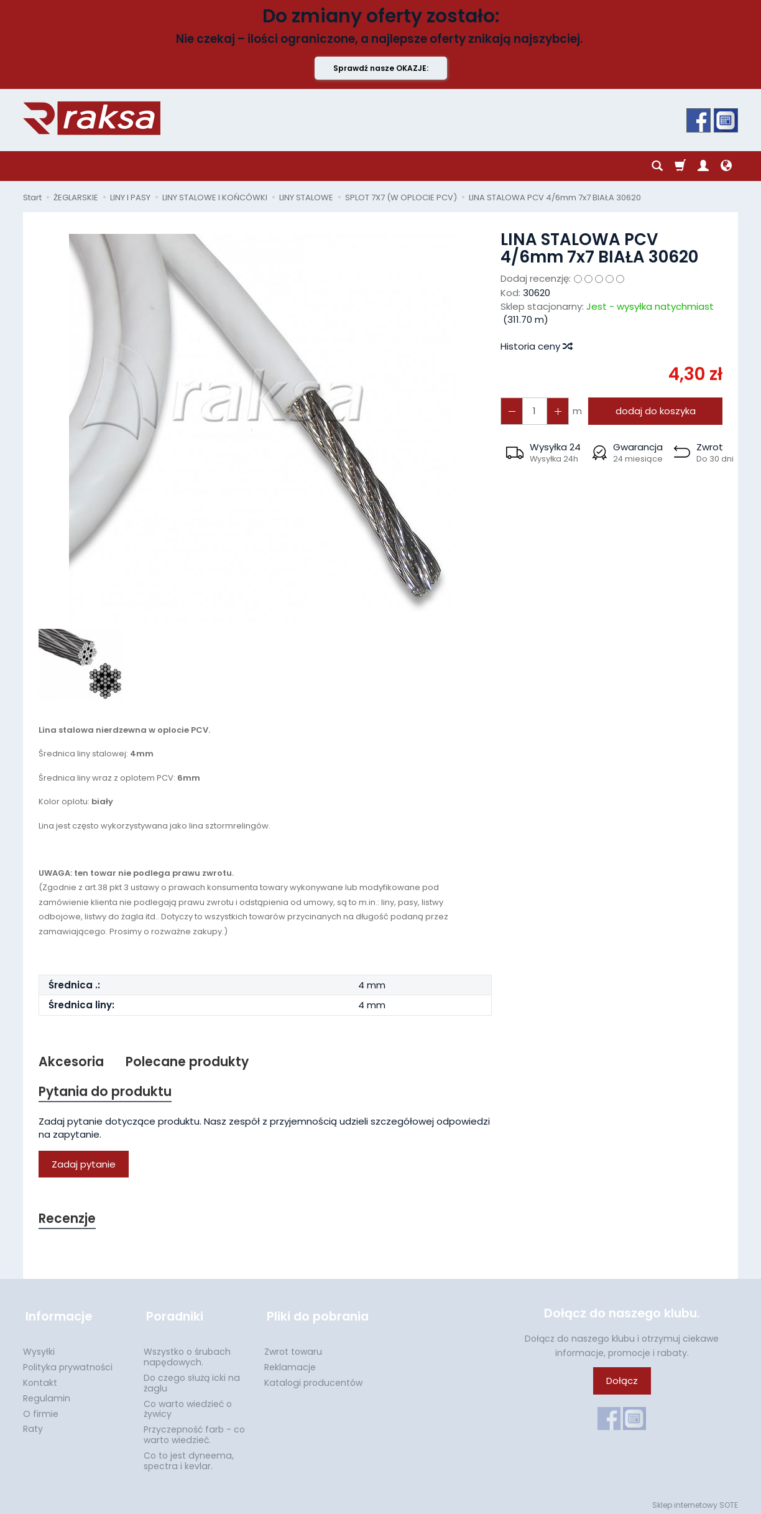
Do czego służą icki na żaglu (192, 1379)
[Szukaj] (657, 166)
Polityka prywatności (68, 1363)
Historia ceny (535, 346)
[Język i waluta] (726, 166)
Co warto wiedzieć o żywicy (188, 1405)
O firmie (40, 1410)
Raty (33, 1425)
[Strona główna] (91, 118)
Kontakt (40, 1379)
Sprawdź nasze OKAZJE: (380, 68)
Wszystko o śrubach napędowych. (187, 1353)
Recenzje (68, 1220)
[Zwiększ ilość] (511, 410)
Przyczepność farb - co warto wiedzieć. (194, 1430)
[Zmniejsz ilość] (555, 410)
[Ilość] (533, 410)
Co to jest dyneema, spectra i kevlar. (189, 1457)
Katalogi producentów (313, 1379)
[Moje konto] (703, 166)
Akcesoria (71, 1062)
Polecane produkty (188, 1062)
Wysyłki (39, 1348)
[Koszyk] (680, 166)
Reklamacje (290, 1363)
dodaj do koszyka (654, 410)
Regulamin (46, 1394)
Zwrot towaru (293, 1348)
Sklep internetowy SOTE (695, 1501)
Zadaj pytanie (84, 1165)
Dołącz (622, 1382)
